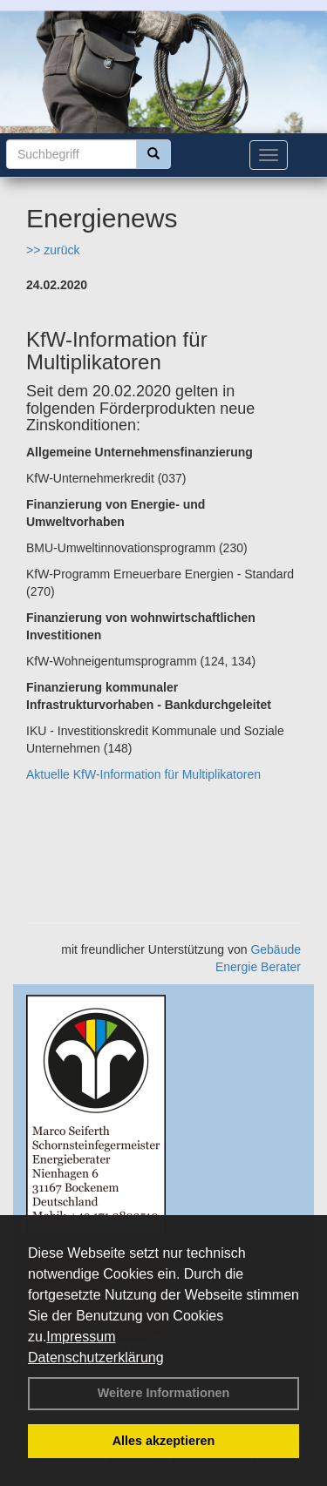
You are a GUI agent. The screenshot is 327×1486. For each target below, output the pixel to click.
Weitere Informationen (164, 1393)
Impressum (80, 1336)
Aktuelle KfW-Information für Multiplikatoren (143, 774)
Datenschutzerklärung (96, 1357)
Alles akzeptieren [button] (163, 1441)
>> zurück (52, 250)
